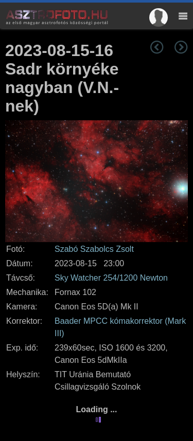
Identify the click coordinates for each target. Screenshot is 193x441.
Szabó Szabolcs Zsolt (94, 249)
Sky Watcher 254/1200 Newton (111, 277)
